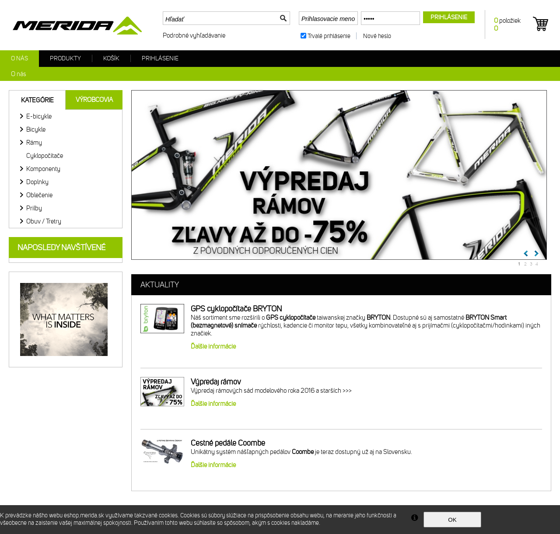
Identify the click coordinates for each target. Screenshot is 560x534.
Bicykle (36, 129)
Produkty (65, 58)
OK (452, 520)
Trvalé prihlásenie (329, 36)
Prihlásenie (160, 58)
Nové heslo (377, 36)
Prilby (34, 208)
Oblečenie (39, 195)
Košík (111, 58)
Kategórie (37, 100)
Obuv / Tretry (43, 221)
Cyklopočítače (44, 156)
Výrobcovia (94, 100)
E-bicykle (39, 116)
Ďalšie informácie (213, 346)
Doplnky (37, 182)
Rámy (34, 143)
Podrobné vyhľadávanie (194, 35)
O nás (19, 58)
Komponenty (43, 169)
